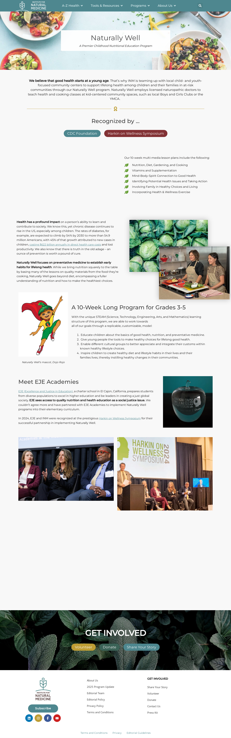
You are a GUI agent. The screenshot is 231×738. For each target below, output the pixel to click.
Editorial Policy (96, 699)
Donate (151, 700)
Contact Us (153, 706)
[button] (200, 5)
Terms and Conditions (100, 712)
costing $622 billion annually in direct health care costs (67, 244)
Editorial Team (95, 693)
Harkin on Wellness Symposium (121, 418)
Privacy (117, 731)
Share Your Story (157, 687)
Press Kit (152, 712)
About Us (92, 680)
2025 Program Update (100, 687)
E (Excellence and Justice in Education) (47, 391)
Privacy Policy (95, 706)
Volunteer (153, 693)
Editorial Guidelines (139, 731)
